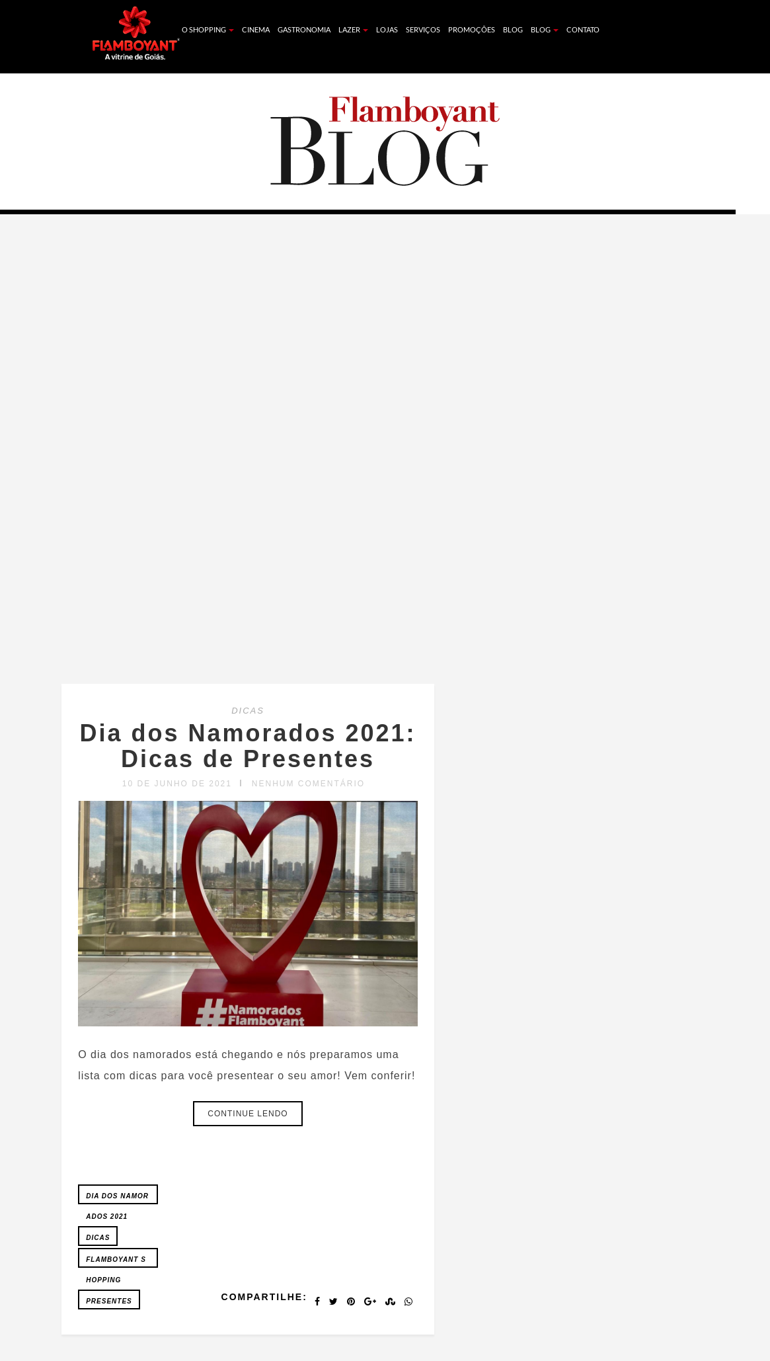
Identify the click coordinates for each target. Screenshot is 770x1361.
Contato (582, 29)
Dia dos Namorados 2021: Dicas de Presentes (247, 746)
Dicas (98, 1237)
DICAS (247, 711)
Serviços (423, 29)
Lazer (353, 29)
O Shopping (208, 29)
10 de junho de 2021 (177, 783)
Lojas (387, 29)
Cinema (256, 29)
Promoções (471, 29)
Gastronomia (304, 29)
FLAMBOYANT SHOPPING (116, 1262)
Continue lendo (248, 1113)
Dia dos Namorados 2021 (117, 1198)
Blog (513, 29)
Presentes (109, 1301)
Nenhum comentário (308, 783)
